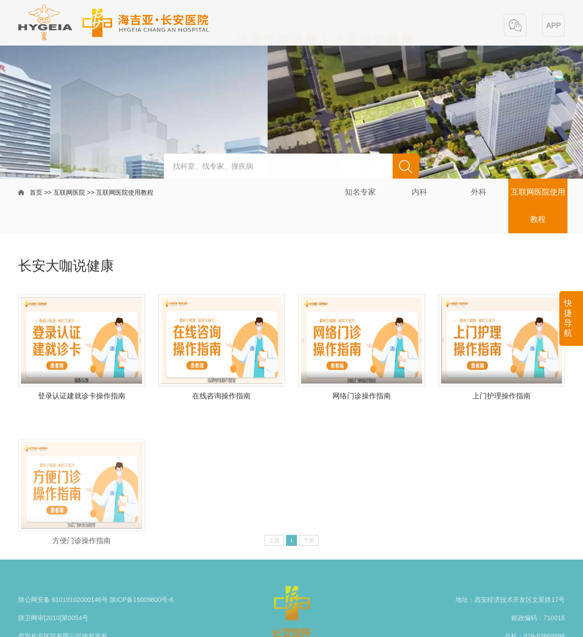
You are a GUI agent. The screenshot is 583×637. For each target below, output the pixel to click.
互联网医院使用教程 (124, 193)
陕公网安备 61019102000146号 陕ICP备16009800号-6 (96, 613)
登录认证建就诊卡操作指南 (81, 399)
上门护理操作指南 (501, 399)
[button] (515, 26)
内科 (419, 192)
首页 (36, 193)
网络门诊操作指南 (361, 399)
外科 (478, 192)
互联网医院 (69, 193)
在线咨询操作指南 (221, 399)
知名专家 (360, 192)
